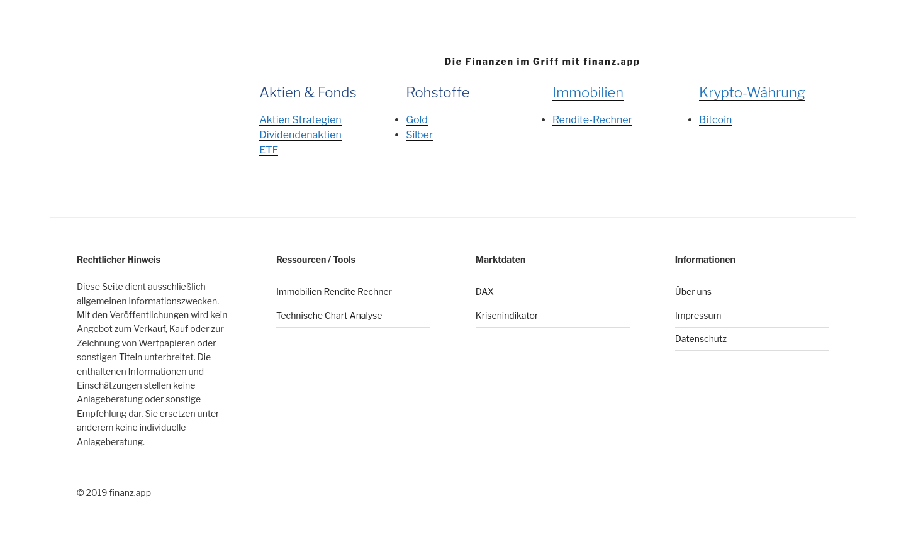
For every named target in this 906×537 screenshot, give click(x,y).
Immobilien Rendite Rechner (334, 291)
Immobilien (588, 92)
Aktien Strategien (300, 120)
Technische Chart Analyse (329, 315)
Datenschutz (701, 338)
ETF (268, 150)
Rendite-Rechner (592, 120)
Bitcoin (715, 120)
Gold (417, 120)
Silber (419, 135)
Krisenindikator (507, 315)
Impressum (698, 315)
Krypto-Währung (752, 92)
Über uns (693, 291)
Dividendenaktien (300, 135)
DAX (485, 291)
